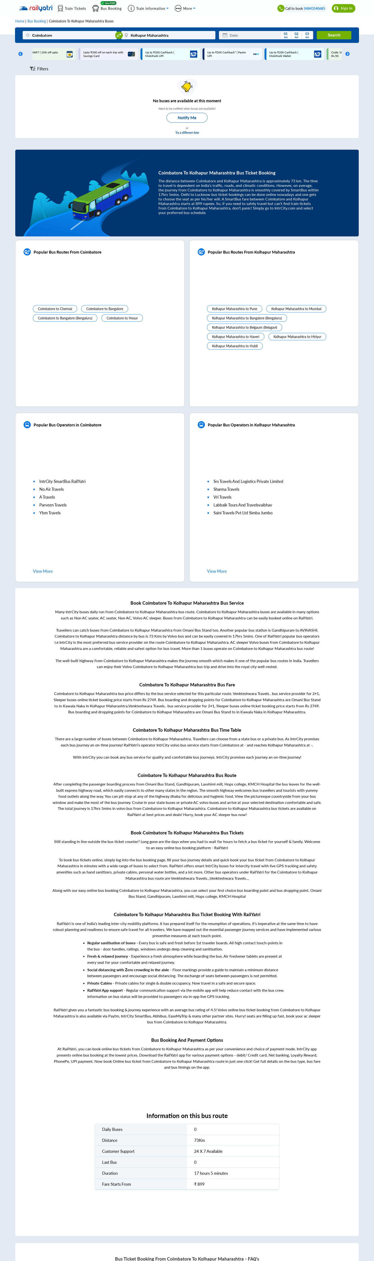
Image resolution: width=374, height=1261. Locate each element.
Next (346, 54)
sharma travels (226, 489)
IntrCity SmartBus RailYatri (62, 481)
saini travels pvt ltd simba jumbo (243, 512)
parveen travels (53, 504)
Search (334, 35)
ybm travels (50, 512)
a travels (47, 497)
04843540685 (314, 8)
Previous (19, 54)
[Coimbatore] (70, 35)
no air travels (51, 489)
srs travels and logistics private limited (248, 481)
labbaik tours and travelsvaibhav (242, 504)
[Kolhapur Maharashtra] (168, 35)
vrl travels (222, 497)
